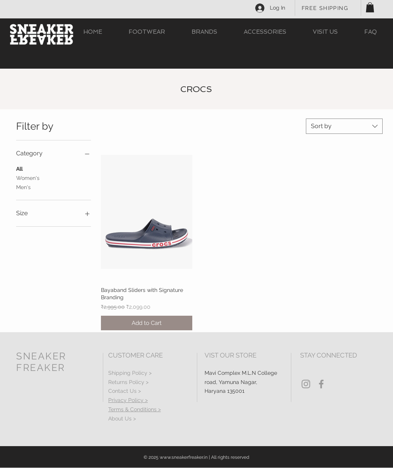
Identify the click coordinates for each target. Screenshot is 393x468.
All (19, 168)
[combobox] (344, 126)
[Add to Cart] (146, 323)
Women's (28, 177)
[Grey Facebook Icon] (321, 384)
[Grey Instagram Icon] (306, 384)
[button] (370, 7)
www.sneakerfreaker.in (184, 457)
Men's (23, 186)
